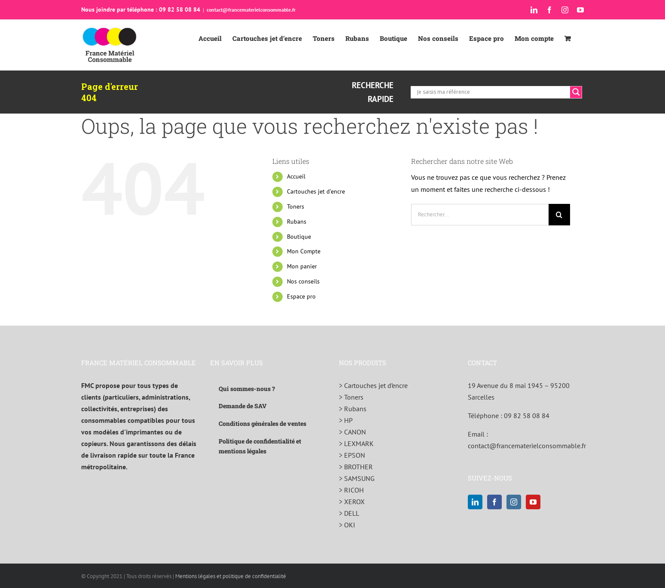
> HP (346, 420)
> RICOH (351, 490)
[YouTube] (533, 502)
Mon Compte (303, 251)
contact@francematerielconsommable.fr (251, 9)
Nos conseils (303, 281)
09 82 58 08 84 (526, 415)
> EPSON (352, 455)
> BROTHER (356, 466)
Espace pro (301, 296)
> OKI (347, 524)
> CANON (352, 432)
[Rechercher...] (480, 214)
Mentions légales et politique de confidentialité (230, 576)
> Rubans (352, 408)
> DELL (349, 513)
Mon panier (302, 266)
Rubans (296, 221)
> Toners (351, 397)
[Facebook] (494, 502)
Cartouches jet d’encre (316, 191)
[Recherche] (559, 214)
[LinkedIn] (475, 502)
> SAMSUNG (357, 478)
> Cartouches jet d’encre (373, 385)
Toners (295, 206)
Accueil (296, 176)
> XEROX (352, 501)
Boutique (299, 236)
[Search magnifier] (576, 92)
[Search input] (492, 92)
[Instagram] (513, 502)
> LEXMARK (356, 443)
